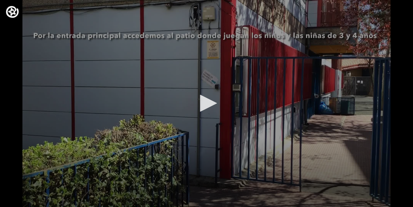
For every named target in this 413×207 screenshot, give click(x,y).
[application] (206, 103)
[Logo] (12, 12)
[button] (206, 103)
